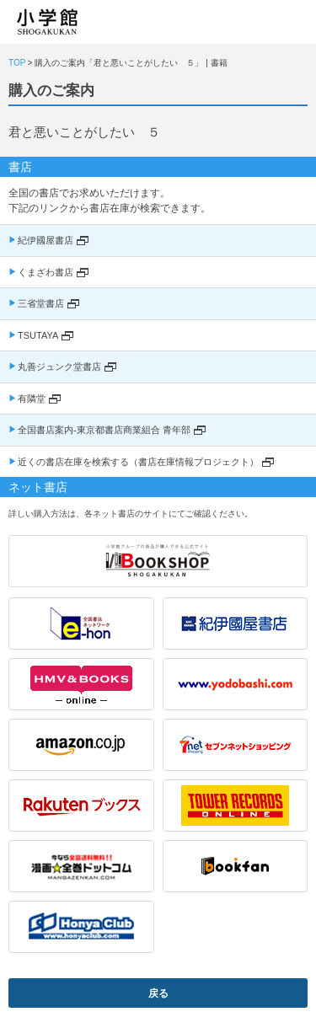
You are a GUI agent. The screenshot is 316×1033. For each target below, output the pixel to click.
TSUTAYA (38, 335)
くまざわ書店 (45, 272)
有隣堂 (32, 398)
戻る (158, 993)
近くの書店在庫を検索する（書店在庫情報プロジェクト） (138, 462)
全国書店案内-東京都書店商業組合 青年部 (104, 430)
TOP (16, 62)
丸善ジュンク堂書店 (59, 366)
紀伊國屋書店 (45, 240)
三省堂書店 (41, 303)
